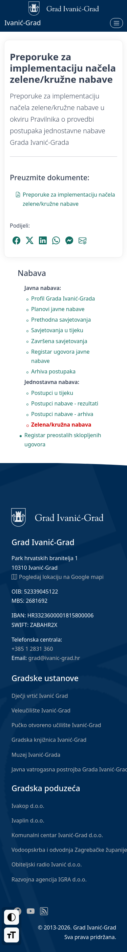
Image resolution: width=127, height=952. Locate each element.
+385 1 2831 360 (32, 648)
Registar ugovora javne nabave (60, 356)
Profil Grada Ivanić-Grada (63, 298)
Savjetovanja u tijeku (57, 330)
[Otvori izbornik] (116, 23)
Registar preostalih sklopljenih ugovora (62, 439)
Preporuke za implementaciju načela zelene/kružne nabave (65, 199)
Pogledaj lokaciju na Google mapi (58, 576)
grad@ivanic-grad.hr (54, 658)
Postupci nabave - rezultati (64, 403)
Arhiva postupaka (53, 371)
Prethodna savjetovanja (61, 319)
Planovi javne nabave (58, 309)
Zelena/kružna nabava (61, 424)
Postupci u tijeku (52, 393)
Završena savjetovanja (59, 341)
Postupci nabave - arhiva (62, 414)
